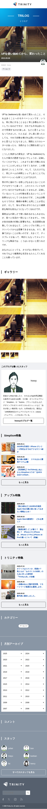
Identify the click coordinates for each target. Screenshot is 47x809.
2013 (5, 690)
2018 (27, 672)
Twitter (9, 799)
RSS (21, 799)
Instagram (15, 799)
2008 (27, 702)
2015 (5, 684)
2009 (5, 702)
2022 (27, 660)
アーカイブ (6, 69)
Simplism (10, 402)
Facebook (3, 799)
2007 (5, 709)
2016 (27, 678)
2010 (27, 696)
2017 (5, 678)
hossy (9, 65)
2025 (5, 653)
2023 (5, 660)
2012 (27, 690)
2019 (5, 672)
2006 (27, 709)
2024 (27, 653)
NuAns (21, 402)
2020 (27, 666)
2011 (5, 696)
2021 (5, 666)
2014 (27, 684)
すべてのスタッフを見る (24, 772)
